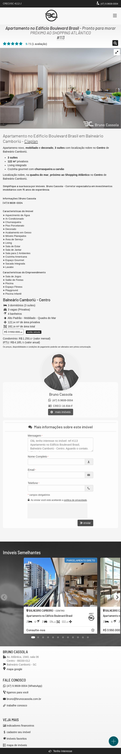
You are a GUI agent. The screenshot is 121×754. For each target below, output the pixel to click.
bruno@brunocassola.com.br (24, 698)
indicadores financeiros (20, 725)
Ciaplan (31, 141)
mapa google (14, 669)
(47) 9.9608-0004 (109, 3)
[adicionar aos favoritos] (93, 630)
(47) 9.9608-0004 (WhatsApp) (24, 685)
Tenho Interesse (60, 751)
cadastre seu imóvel (19, 732)
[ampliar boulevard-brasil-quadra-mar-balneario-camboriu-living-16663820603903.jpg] (60, 87)
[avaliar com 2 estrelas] (9, 44)
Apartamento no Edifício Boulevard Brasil (42, 28)
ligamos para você (18, 692)
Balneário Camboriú (19, 299)
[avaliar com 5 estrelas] (21, 44)
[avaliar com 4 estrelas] (17, 44)
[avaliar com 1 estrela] (5, 44)
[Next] (117, 597)
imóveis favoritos (17, 738)
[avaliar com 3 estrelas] (13, 44)
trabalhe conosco (17, 705)
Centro (44, 299)
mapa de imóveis (17, 745)
